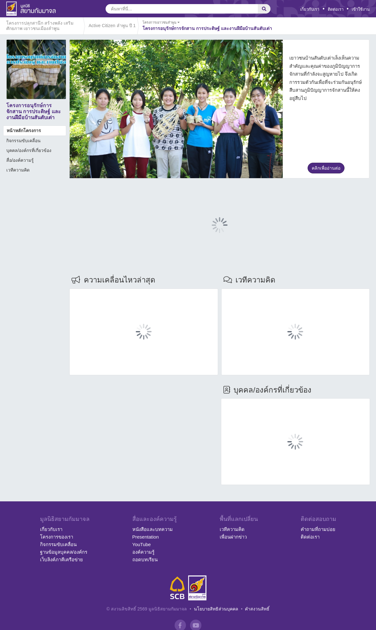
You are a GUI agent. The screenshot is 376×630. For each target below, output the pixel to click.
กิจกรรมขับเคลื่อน (23, 140)
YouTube (141, 544)
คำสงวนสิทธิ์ (257, 608)
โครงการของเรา (56, 537)
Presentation (145, 537)
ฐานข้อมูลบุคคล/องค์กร (63, 552)
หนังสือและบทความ (152, 529)
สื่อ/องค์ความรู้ (20, 160)
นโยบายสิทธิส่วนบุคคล (216, 608)
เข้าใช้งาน (361, 9)
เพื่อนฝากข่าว (233, 537)
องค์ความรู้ (143, 552)
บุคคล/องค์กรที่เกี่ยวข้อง (28, 150)
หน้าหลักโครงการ (24, 130)
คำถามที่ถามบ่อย (318, 529)
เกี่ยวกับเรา (309, 9)
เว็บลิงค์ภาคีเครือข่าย (61, 559)
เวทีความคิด (18, 169)
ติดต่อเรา (336, 9)
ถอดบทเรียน (145, 559)
